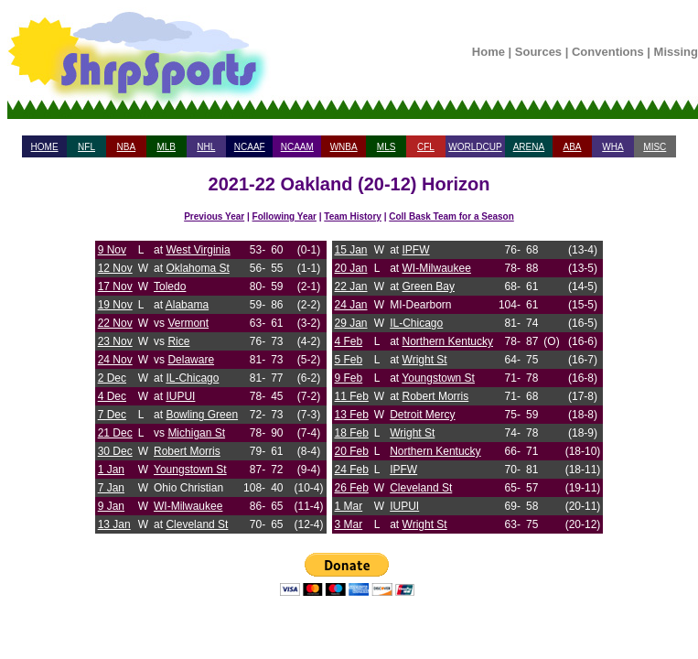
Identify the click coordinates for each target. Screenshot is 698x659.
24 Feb (352, 469)
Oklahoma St (197, 268)
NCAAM (297, 147)
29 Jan (351, 323)
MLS (386, 147)
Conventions (608, 52)
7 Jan (111, 487)
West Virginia (198, 249)
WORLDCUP (474, 147)
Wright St (425, 359)
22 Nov (115, 323)
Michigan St (196, 433)
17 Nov (115, 286)
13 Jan (114, 524)
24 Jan (351, 304)
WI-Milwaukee (188, 506)
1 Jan (111, 469)
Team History (352, 216)
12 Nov (115, 268)
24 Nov (115, 359)
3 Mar (349, 524)
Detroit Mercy (422, 414)
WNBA (344, 147)
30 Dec (115, 451)
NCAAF (249, 147)
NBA (126, 147)
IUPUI (180, 396)
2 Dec (112, 378)
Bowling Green (202, 414)
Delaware (190, 359)
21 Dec (115, 433)
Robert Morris (187, 451)
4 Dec (112, 396)
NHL (206, 147)
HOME (45, 147)
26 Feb (352, 487)
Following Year (284, 216)
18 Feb (352, 433)
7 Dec (112, 414)
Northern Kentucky (448, 341)
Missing (676, 52)
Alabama (187, 304)
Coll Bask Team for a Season (451, 216)
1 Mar (349, 506)
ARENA (528, 147)
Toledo (170, 286)
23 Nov (115, 341)
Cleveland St (197, 524)
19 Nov (115, 304)
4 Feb (349, 341)
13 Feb (352, 414)
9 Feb (349, 378)
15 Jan (351, 249)
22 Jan (351, 286)
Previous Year (214, 216)
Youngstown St (190, 469)
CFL (426, 147)
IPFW (416, 249)
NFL (86, 147)
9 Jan (111, 506)
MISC (654, 147)
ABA (572, 147)
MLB (166, 147)
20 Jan (351, 268)
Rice (178, 341)
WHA (612, 147)
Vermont (188, 323)
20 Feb (352, 451)
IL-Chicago (192, 378)
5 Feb (349, 359)
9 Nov (112, 249)
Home (488, 52)
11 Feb (352, 396)
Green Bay (429, 286)
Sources (538, 52)
